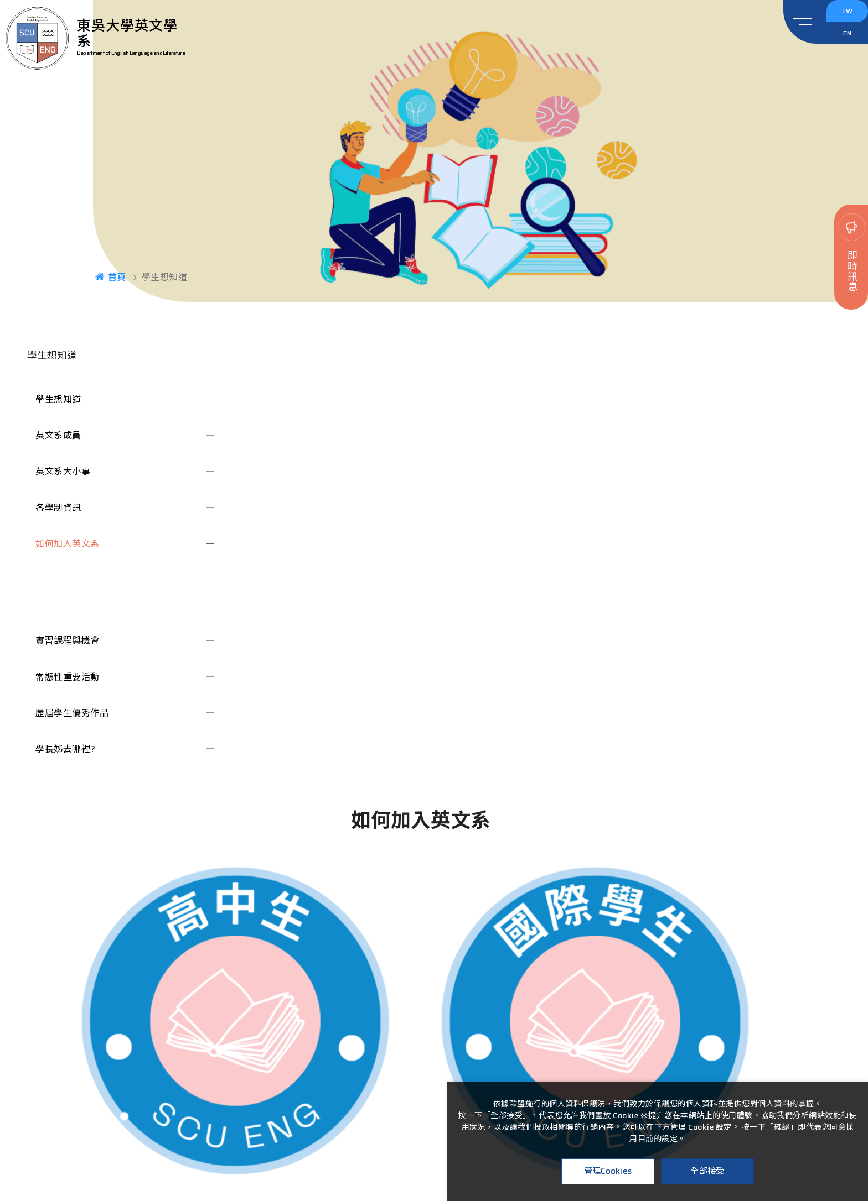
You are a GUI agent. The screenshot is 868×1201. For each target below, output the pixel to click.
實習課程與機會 (67, 641)
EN (849, 46)
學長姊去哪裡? (65, 749)
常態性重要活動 (67, 677)
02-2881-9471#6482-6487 (434, 1088)
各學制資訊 (58, 508)
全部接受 (707, 1171)
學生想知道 (58, 399)
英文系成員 (58, 435)
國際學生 (62, 605)
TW (849, 15)
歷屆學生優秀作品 (71, 713)
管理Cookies (608, 1171)
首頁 (110, 277)
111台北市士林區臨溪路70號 (434, 1073)
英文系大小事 (62, 471)
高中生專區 (67, 574)
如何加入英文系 (67, 544)
